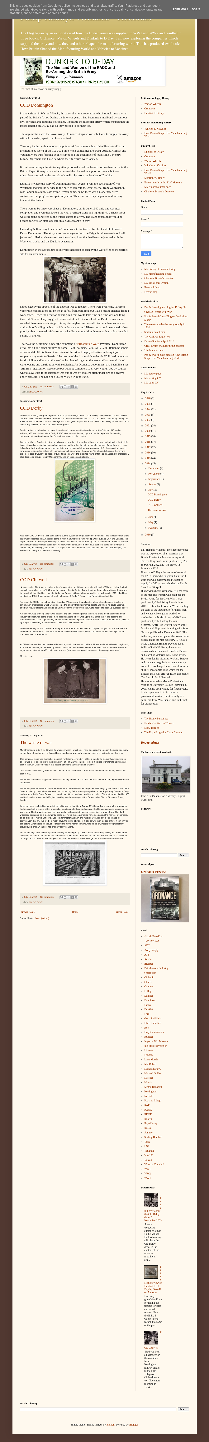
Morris (148, 1082)
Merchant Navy (152, 1068)
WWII (40, 391)
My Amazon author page (157, 187)
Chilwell (149, 977)
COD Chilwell (33, 579)
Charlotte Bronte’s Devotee (159, 191)
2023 (148, 414)
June (151, 517)
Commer (149, 986)
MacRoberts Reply (154, 178)
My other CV (151, 382)
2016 (148, 452)
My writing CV (152, 378)
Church (148, 982)
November (154, 473)
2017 (148, 447)
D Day (147, 991)
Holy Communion (154, 1032)
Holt (146, 1027)
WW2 (147, 1173)
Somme (148, 1132)
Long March (151, 1059)
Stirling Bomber (153, 1137)
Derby (147, 1004)
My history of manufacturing (159, 269)
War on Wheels (152, 104)
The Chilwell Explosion (157, 336)
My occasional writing (156, 282)
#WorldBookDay (153, 936)
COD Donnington (36, 105)
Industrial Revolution (155, 1046)
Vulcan (148, 1160)
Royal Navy (150, 1123)
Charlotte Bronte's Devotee (158, 278)
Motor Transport (153, 1087)
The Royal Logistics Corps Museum (163, 732)
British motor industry (156, 968)
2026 (148, 398)
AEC (147, 945)
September (154, 479)
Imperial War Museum (156, 1041)
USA (147, 1146)
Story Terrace (151, 727)
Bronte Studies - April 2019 (159, 341)
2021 (148, 425)
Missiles (148, 1077)
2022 (148, 420)
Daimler (148, 995)
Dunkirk (148, 1009)
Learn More (180, 9)
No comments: (47, 386)
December (154, 468)
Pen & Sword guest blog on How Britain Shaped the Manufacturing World (166, 356)
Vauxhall (149, 1150)
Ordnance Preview (153, 872)
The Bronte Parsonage (156, 718)
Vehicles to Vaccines (155, 128)
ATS (146, 954)
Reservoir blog (152, 287)
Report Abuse (150, 742)
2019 (148, 436)
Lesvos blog (150, 292)
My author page (152, 373)
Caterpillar (150, 972)
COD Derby (31, 408)
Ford (146, 1014)
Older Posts (122, 912)
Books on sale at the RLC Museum (163, 182)
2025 (148, 403)
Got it (196, 9)
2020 (148, 430)
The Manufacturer (154, 350)
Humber (148, 1036)
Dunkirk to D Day (154, 113)
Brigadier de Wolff (88, 343)
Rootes (148, 1119)
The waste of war (36, 742)
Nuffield (148, 1096)
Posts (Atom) (42, 918)
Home (75, 912)
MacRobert (150, 1064)
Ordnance (149, 108)
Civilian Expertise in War (158, 311)
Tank (147, 1141)
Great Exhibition (153, 1018)
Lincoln (148, 1050)
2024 (148, 409)
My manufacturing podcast (158, 273)
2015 (148, 458)
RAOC (32, 391)
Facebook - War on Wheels (158, 723)
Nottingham (150, 1091)
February (153, 527)
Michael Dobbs (152, 1073)
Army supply (151, 950)
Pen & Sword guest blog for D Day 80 (165, 307)
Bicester (148, 963)
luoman (111, 1424)
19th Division (151, 940)
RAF (147, 1105)
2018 (148, 441)
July (151, 490)
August (152, 484)
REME (148, 1114)
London (148, 1055)
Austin (147, 959)
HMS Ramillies (152, 1023)
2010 (148, 534)
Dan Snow (150, 1000)
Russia (147, 1128)
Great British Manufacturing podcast (164, 345)
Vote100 (148, 1155)
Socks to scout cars (154, 332)
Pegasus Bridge (152, 1100)
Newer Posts (28, 912)
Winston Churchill (154, 1164)
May (151, 522)
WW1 (147, 1169)
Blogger (133, 1424)
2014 (148, 463)
